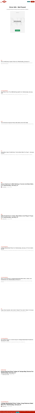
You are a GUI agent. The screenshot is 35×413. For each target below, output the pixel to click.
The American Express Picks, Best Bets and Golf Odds (14, 122)
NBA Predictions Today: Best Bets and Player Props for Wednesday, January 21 (17, 216)
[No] (19, 412)
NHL (1, 60)
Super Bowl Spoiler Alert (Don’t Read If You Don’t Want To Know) (17, 310)
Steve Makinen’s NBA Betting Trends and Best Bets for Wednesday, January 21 (17, 184)
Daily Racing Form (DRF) (5, 374)
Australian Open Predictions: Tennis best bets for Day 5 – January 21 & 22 (17, 153)
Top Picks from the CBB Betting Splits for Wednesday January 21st (17, 92)
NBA (1, 182)
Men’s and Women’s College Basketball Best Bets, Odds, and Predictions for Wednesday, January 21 (16, 279)
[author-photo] (1, 187)
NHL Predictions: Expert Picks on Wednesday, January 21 (15, 61)
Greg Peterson (4, 406)
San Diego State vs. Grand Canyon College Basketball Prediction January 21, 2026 (17, 340)
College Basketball (4, 90)
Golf (2, 121)
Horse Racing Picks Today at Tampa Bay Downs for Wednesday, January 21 (17, 372)
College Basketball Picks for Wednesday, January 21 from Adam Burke (17, 248)
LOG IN (33, 1)
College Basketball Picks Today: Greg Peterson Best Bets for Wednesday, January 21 (17, 404)
